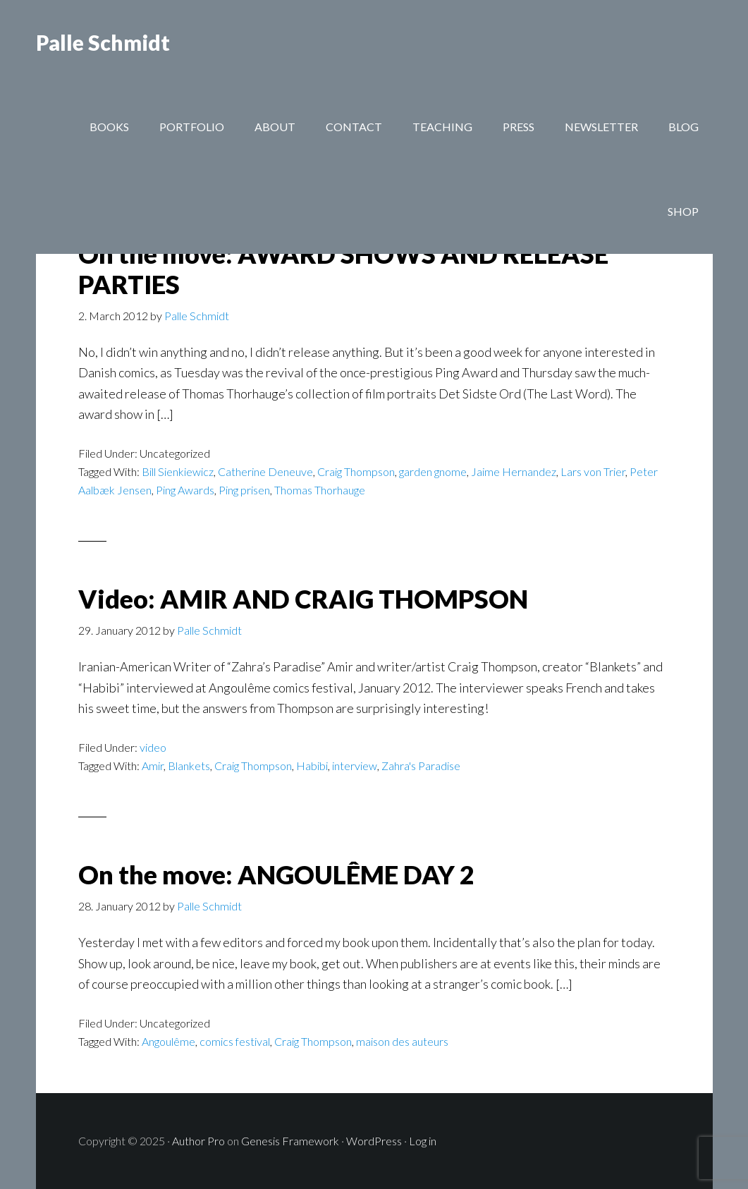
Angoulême (168, 1041)
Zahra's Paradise (420, 765)
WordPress (374, 1140)
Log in (422, 1140)
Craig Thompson (356, 471)
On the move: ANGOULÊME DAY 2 (276, 874)
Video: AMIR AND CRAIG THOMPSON (303, 598)
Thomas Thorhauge (319, 489)
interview (354, 765)
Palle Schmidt (103, 42)
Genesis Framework (290, 1140)
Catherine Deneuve (265, 471)
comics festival (235, 1041)
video (153, 747)
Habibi (312, 765)
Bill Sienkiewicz (178, 471)
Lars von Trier (592, 471)
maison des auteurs (402, 1041)
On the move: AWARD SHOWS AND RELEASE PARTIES (343, 269)
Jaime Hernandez (513, 471)
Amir (153, 765)
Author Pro (198, 1140)
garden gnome (433, 471)
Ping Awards (185, 489)
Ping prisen (244, 489)
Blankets (189, 765)
